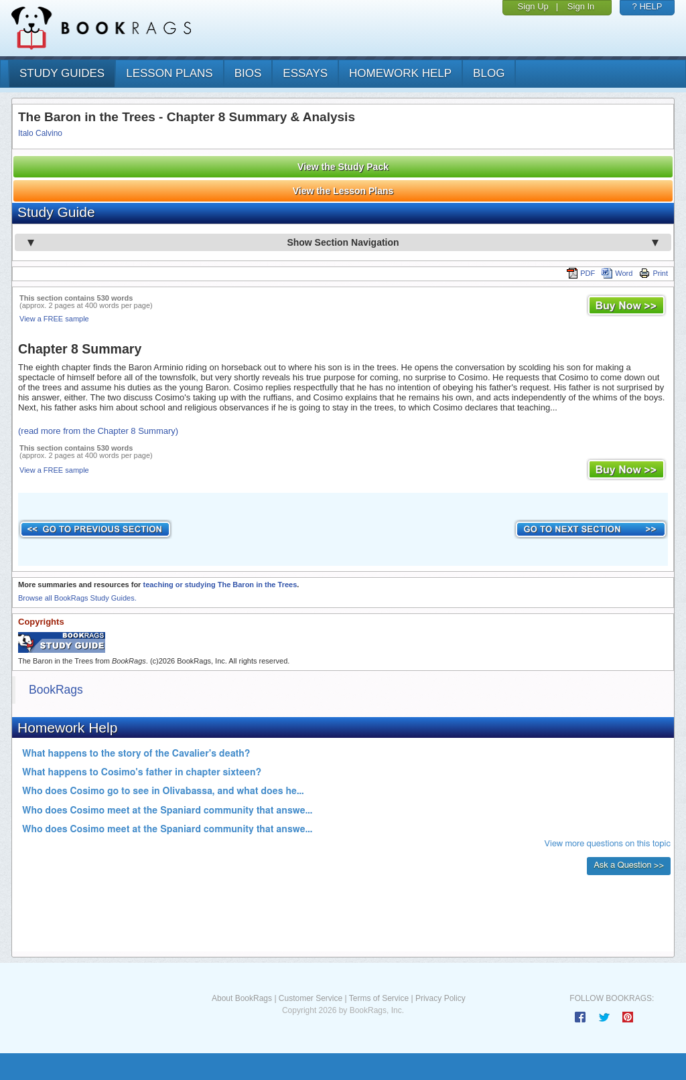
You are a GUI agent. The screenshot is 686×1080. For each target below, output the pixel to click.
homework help (400, 73)
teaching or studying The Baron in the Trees (220, 585)
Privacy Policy (440, 998)
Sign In (580, 6)
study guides (62, 73)
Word (617, 273)
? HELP (647, 6)
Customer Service (310, 998)
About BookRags (242, 998)
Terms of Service (379, 998)
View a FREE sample (54, 319)
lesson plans (169, 73)
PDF (581, 273)
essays (305, 73)
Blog (488, 73)
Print (653, 273)
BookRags (56, 689)
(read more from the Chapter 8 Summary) (98, 431)
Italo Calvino (40, 133)
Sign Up (533, 6)
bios (248, 73)
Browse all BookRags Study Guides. (77, 598)
